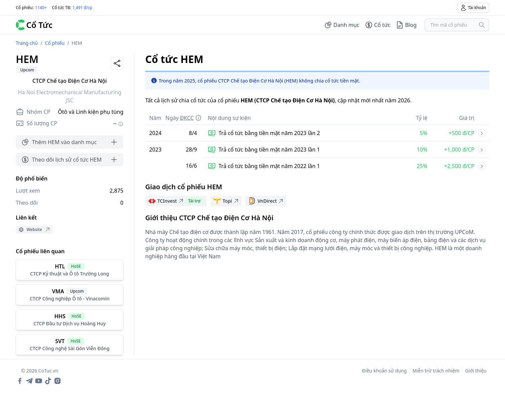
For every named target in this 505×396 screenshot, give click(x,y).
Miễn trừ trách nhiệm (436, 370)
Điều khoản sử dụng (384, 370)
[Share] (117, 63)
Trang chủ (27, 43)
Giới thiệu (476, 370)
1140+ (40, 7)
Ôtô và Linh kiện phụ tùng (90, 112)
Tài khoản (473, 7)
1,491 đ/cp (82, 7)
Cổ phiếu (55, 43)
